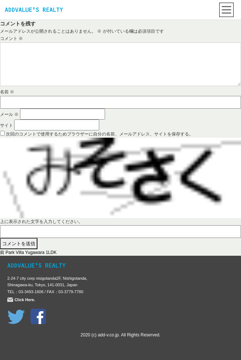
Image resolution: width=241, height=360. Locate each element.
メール (9, 114)
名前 (7, 91)
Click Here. (25, 300)
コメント (11, 38)
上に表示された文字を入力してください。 (41, 221)
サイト (6, 125)
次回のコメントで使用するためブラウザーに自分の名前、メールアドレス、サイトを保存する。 (99, 134)
